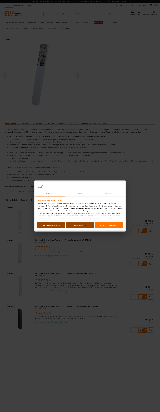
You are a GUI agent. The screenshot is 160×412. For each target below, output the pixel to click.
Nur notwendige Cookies (51, 225)
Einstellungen (80, 225)
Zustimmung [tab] (50, 194)
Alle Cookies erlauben (108, 225)
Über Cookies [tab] (109, 194)
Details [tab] (80, 194)
